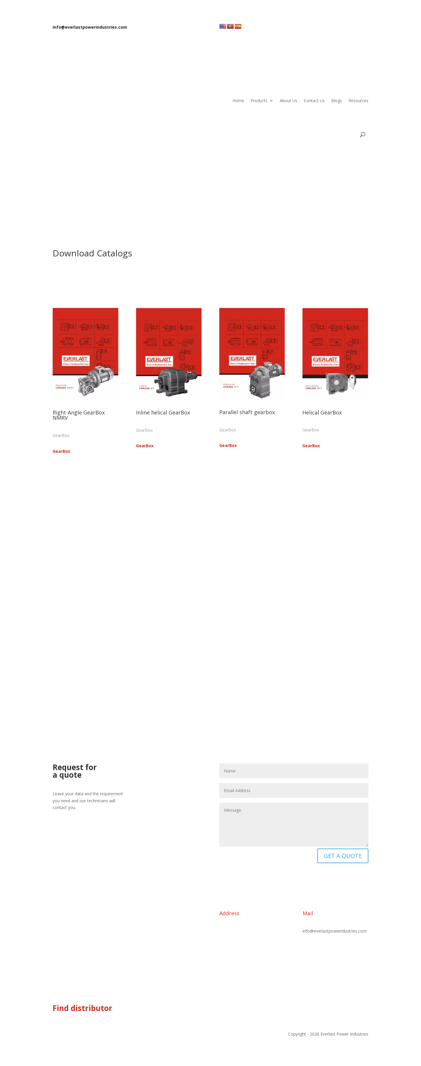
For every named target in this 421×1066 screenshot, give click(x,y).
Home (238, 100)
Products (259, 100)
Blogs (336, 100)
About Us (288, 100)
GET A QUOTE (343, 856)
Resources (358, 100)
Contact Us (314, 100)
